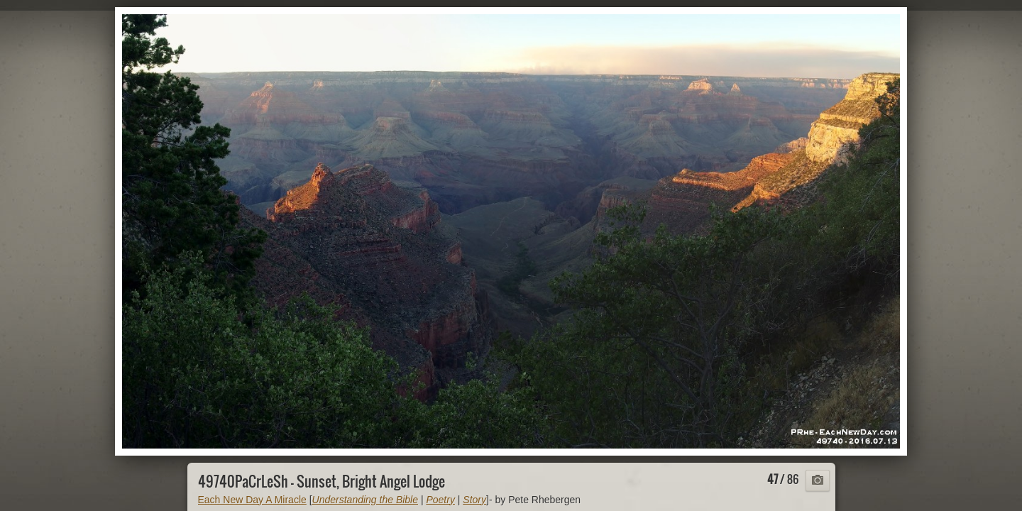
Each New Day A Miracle (252, 499)
